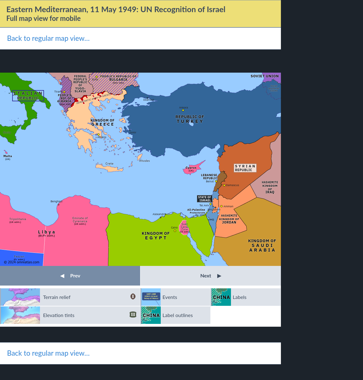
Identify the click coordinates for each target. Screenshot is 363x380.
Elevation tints (89, 315)
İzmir (133, 132)
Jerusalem (214, 209)
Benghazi (56, 201)
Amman (228, 206)
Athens (101, 137)
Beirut (210, 181)
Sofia (95, 79)
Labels (240, 297)
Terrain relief (89, 297)
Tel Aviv (204, 205)
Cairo (174, 227)
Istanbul (148, 99)
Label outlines (178, 315)
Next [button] (210, 275)
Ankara (183, 107)
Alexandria (159, 214)
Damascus (232, 185)
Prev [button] (70, 275)
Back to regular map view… (48, 38)
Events (170, 297)
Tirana (58, 91)
